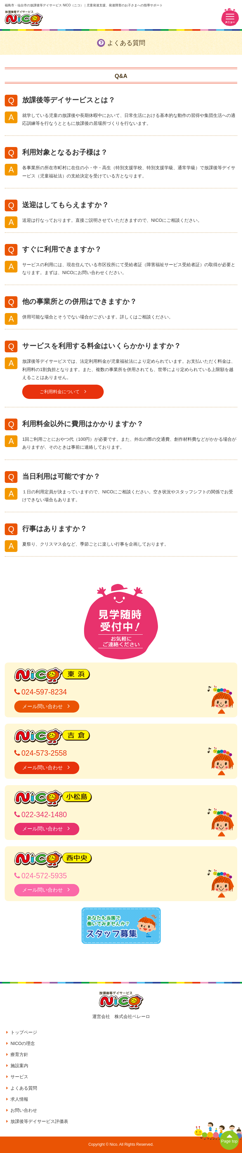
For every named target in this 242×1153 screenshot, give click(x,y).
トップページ (21, 1032)
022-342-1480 (40, 814)
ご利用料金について (63, 391)
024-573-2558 (40, 753)
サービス (17, 1076)
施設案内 (17, 1065)
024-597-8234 (40, 692)
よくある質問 (21, 1088)
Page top (229, 1137)
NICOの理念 (20, 1043)
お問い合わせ (21, 1110)
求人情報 (17, 1099)
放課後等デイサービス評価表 (37, 1121)
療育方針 (17, 1054)
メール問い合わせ (46, 706)
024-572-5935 (40, 876)
